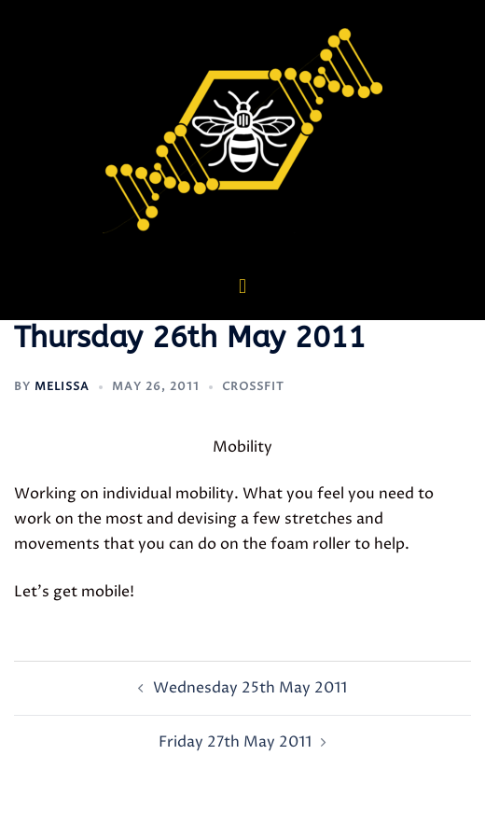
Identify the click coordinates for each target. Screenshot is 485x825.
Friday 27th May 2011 (235, 742)
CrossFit (253, 387)
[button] (242, 286)
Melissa (62, 387)
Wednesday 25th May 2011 (250, 688)
